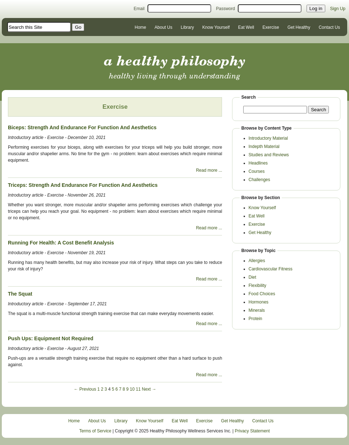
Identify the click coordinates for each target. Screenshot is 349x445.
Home (140, 27)
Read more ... (209, 170)
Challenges (259, 179)
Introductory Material (268, 138)
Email (139, 8)
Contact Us (329, 27)
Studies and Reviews (269, 154)
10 (132, 389)
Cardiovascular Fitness (271, 268)
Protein (255, 318)
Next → (149, 389)
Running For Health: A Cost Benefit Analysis (61, 243)
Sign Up (337, 8)
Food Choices (262, 293)
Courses (257, 171)
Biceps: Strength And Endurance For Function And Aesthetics (82, 127)
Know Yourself (216, 27)
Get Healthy (298, 27)
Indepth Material (264, 146)
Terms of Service (95, 430)
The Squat (20, 294)
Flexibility (257, 285)
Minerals (257, 310)
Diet (252, 277)
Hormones (258, 302)
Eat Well (246, 27)
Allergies (257, 260)
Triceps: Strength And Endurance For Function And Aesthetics (83, 185)
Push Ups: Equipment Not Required (50, 338)
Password (225, 8)
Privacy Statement (252, 430)
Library (187, 27)
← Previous (85, 389)
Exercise (271, 27)
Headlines (258, 163)
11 (138, 389)
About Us (163, 27)
